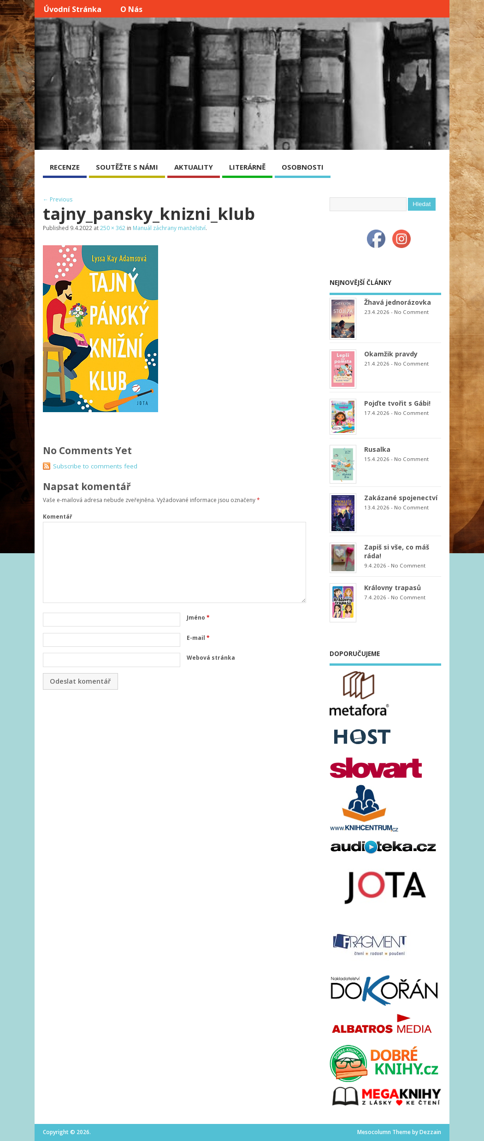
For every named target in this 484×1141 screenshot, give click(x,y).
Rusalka (377, 449)
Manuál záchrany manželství (169, 228)
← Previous (57, 199)
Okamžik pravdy (391, 353)
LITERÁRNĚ (247, 166)
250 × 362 (112, 228)
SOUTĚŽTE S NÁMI (127, 166)
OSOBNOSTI (303, 166)
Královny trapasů (392, 587)
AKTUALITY (193, 166)
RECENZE (65, 166)
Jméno (198, 617)
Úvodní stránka (72, 9)
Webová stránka (211, 658)
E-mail (198, 638)
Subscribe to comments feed (95, 466)
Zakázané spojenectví (400, 497)
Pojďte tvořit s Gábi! (397, 403)
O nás (131, 9)
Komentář (57, 516)
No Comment (411, 311)
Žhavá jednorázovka (397, 302)
